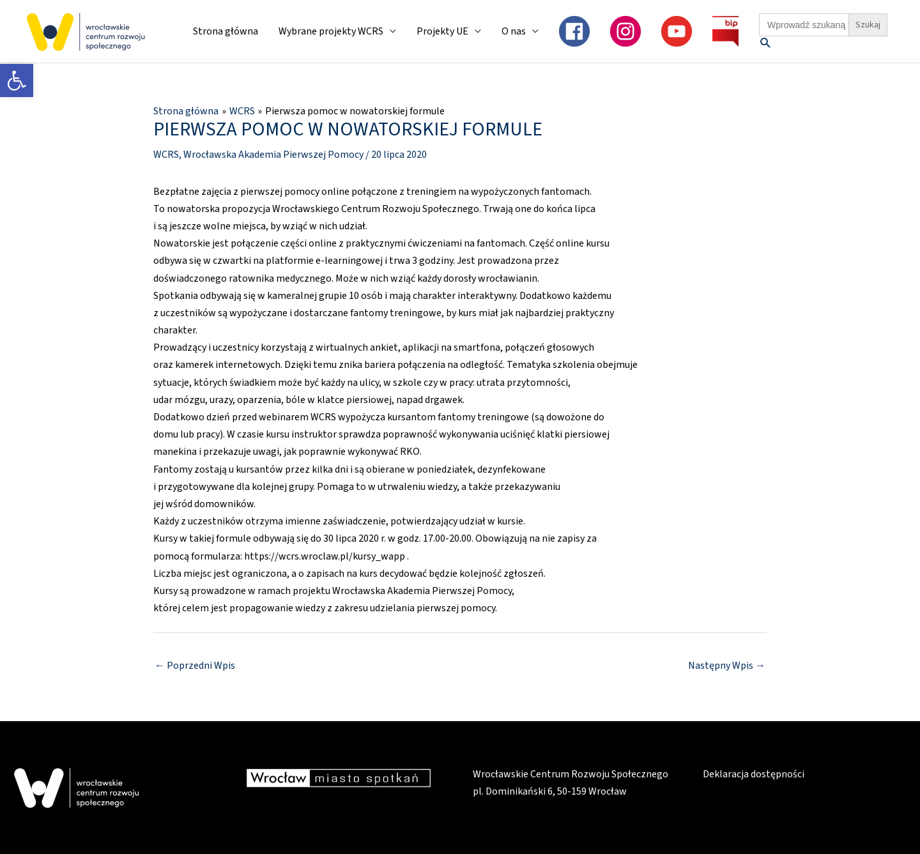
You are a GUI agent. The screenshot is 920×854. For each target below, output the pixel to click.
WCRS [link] (166, 155)
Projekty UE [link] (442, 31)
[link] (16, 80)
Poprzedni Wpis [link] (195, 666)
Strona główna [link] (225, 31)
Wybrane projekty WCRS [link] (331, 31)
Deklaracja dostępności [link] (753, 774)
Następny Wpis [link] (726, 666)
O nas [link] (514, 31)
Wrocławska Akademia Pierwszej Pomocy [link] (273, 155)
